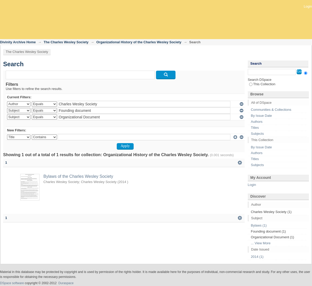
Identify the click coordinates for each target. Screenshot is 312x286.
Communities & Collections (271, 110)
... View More (261, 243)
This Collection (262, 84)
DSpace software (12, 283)
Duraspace (65, 283)
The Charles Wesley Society (66, 42)
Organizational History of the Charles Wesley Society (138, 42)
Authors (257, 122)
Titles (255, 128)
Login (308, 6)
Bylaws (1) (259, 225)
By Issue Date (261, 116)
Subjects (257, 134)
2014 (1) (257, 257)
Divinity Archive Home (18, 42)
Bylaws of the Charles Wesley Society (78, 176)
